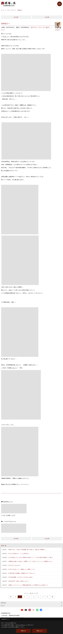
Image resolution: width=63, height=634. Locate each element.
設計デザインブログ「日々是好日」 (41, 27)
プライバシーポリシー (20, 625)
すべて (3, 30)
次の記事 (47, 17)
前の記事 (16, 17)
